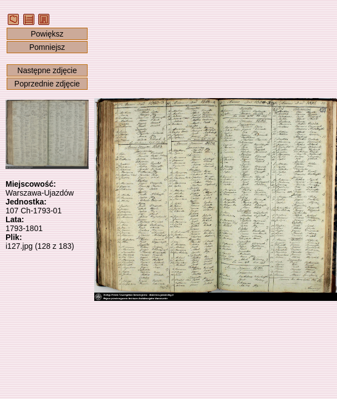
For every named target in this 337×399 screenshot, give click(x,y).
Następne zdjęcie (46, 70)
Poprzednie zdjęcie (47, 83)
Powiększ (46, 33)
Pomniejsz (47, 47)
